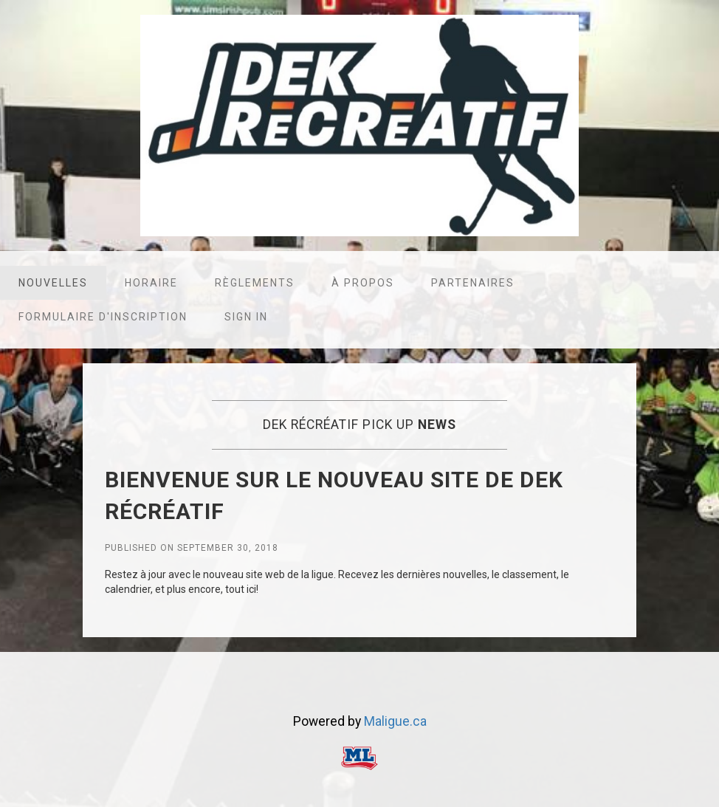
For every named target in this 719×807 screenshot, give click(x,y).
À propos (362, 283)
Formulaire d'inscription (103, 317)
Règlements (255, 283)
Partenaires (473, 283)
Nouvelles (53, 283)
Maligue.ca (395, 721)
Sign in (246, 317)
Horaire (151, 283)
